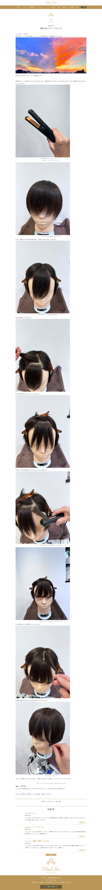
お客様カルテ (32, 7)
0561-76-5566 (52, 880)
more (51, 854)
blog (77, 7)
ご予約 (83, 7)
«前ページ (44, 801)
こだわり (18, 7)
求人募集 (71, 7)
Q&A (58, 7)
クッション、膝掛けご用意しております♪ (37, 841)
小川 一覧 (58, 801)
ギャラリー (41, 7)
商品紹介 (64, 7)
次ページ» (51, 801)
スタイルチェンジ (30, 813)
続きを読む (82, 822)
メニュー (25, 7)
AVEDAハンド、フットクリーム (34, 827)
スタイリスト (50, 7)
